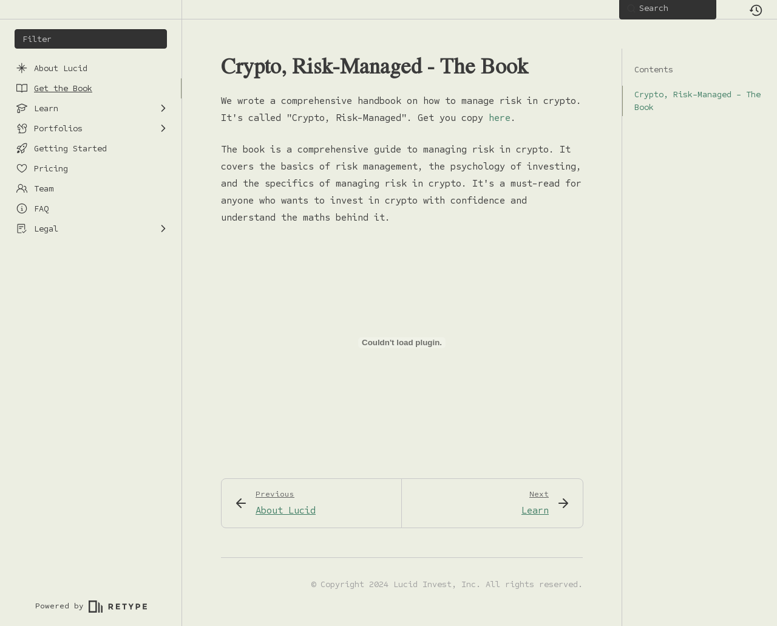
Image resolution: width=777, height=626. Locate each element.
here (500, 117)
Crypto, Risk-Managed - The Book (691, 101)
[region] (91, 317)
